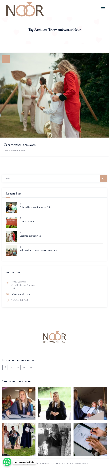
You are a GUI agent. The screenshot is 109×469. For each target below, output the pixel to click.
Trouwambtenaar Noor (49, 464)
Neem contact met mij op (18, 360)
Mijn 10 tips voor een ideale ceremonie (38, 250)
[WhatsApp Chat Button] (7, 462)
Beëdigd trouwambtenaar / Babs (35, 207)
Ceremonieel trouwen (20, 144)
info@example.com (20, 294)
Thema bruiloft (27, 221)
